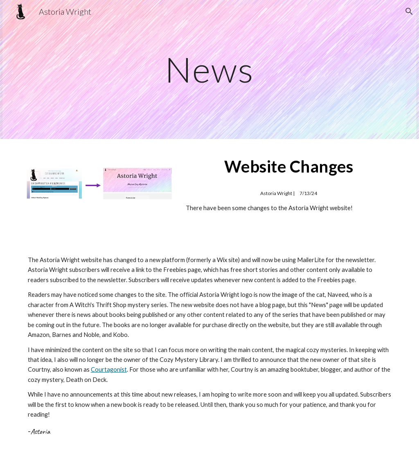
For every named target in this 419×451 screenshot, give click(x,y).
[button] (409, 11)
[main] (209, 69)
